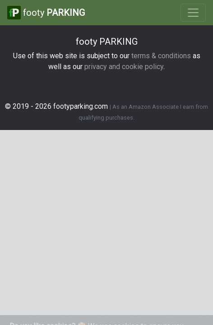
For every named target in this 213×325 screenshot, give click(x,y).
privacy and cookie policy (123, 66)
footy (46, 12)
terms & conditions (161, 55)
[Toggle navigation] (193, 13)
